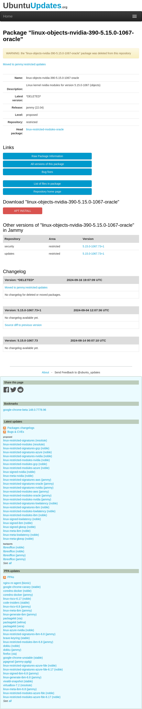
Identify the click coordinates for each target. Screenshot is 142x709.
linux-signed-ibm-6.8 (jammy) (21, 673)
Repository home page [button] (47, 191)
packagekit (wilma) (14, 622)
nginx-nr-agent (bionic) (17, 583)
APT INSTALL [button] (22, 210)
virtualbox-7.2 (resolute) (17, 685)
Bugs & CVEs (15, 431)
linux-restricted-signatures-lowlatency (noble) (30, 503)
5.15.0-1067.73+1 (93, 246)
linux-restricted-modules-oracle (45, 129)
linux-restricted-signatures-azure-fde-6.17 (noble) (33, 669)
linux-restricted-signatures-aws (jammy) (27, 479)
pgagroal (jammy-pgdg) (17, 661)
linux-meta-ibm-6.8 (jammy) (20, 689)
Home (8, 16)
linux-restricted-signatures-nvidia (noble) (27, 456)
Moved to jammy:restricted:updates (24, 64)
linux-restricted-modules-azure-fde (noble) (28, 693)
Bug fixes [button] (47, 171)
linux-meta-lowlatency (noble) (21, 534)
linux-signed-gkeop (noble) (19, 527)
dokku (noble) (11, 645)
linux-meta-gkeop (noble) (18, 538)
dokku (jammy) (12, 649)
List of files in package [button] (47, 183)
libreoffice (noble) (13, 547)
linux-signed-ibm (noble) (17, 523)
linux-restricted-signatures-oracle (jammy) (28, 483)
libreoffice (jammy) (14, 555)
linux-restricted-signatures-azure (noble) (27, 452)
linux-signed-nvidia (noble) (19, 471)
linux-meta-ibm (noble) (16, 530)
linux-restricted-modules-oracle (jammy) (27, 495)
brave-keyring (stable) (16, 638)
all (10, 563)
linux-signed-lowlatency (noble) (22, 519)
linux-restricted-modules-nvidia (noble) (26, 460)
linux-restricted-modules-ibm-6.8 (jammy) (28, 642)
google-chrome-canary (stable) (22, 586)
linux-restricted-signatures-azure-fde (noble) (30, 665)
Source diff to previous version (23, 325)
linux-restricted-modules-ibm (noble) (25, 515)
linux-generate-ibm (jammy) (20, 614)
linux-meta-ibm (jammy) (17, 610)
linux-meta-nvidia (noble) (18, 475)
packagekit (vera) (13, 626)
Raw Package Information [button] (47, 156)
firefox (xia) (10, 653)
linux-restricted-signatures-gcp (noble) (26, 448)
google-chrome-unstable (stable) (23, 657)
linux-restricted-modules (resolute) (24, 444)
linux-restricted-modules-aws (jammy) (26, 491)
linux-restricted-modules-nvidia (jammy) (27, 499)
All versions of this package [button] (47, 164)
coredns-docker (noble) (17, 590)
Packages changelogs (20, 427)
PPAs (10, 577)
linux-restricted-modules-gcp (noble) (25, 464)
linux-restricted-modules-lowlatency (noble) (29, 511)
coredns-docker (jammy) (18, 594)
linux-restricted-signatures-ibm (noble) (26, 507)
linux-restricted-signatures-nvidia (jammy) (28, 487)
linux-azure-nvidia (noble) (18, 630)
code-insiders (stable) (16, 602)
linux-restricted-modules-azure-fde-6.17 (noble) (31, 697)
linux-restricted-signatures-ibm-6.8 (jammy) (29, 634)
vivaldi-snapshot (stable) (18, 681)
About (45, 372)
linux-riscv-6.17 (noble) (17, 598)
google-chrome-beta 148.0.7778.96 (24, 409)
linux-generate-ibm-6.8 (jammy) (22, 677)
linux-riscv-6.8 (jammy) (17, 606)
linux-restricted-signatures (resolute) (25, 440)
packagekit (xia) (12, 618)
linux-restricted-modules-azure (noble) (26, 468)
